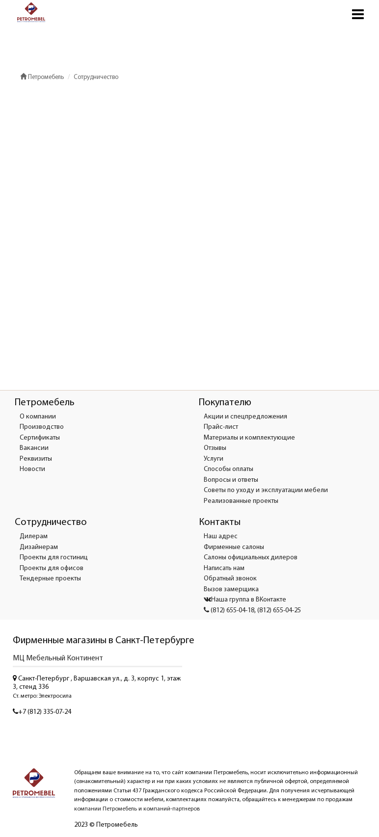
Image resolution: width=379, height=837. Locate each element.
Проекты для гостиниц (54, 557)
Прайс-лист (221, 427)
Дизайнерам (39, 547)
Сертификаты (40, 438)
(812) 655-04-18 (229, 610)
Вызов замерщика (231, 589)
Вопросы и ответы (231, 480)
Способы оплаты (228, 469)
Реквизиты (36, 459)
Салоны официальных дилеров (251, 557)
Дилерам (34, 536)
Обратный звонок (230, 578)
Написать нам (224, 568)
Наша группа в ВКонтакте (245, 599)
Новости (32, 469)
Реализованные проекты (241, 501)
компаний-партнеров (171, 809)
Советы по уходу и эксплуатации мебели (266, 490)
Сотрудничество (96, 77)
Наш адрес (221, 536)
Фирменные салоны (234, 547)
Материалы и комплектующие (249, 438)
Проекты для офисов (51, 568)
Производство (42, 427)
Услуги (213, 459)
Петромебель (42, 77)
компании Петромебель (105, 809)
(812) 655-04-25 (279, 610)
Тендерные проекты (50, 578)
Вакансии (34, 448)
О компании (38, 416)
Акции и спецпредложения (245, 416)
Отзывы (215, 448)
